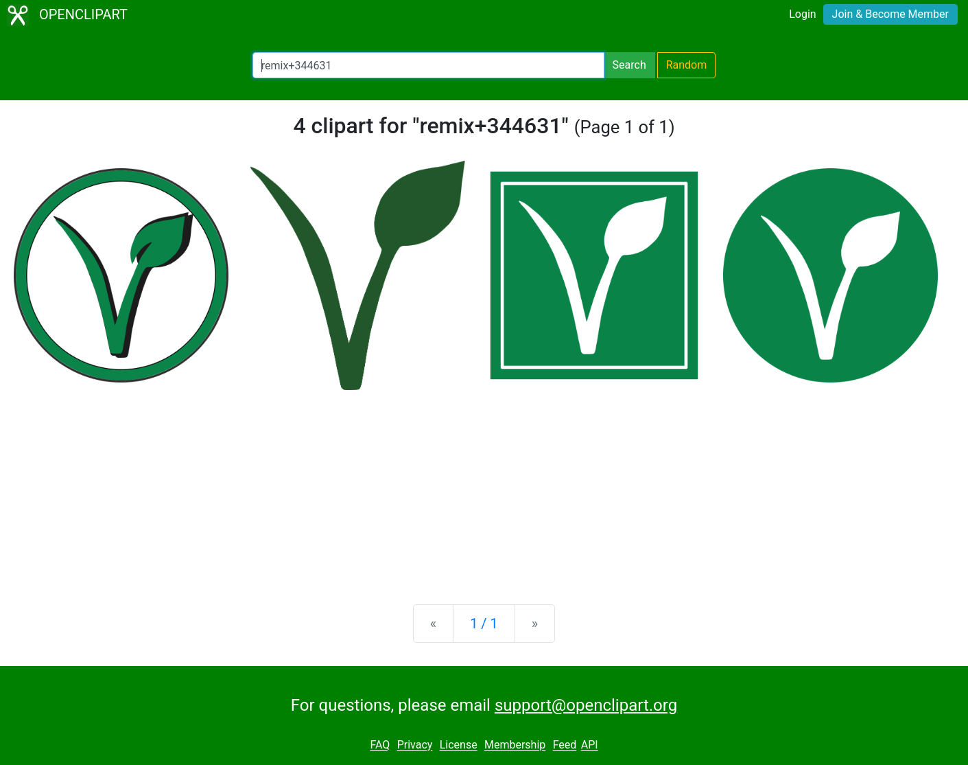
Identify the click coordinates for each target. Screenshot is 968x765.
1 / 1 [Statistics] (484, 623)
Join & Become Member (890, 14)
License (458, 745)
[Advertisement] (484, 486)
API (589, 745)
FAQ (380, 745)
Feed (565, 745)
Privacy (415, 745)
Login (802, 14)
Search (629, 64)
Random (686, 64)
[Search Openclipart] (428, 65)
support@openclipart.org (586, 705)
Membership (514, 745)
